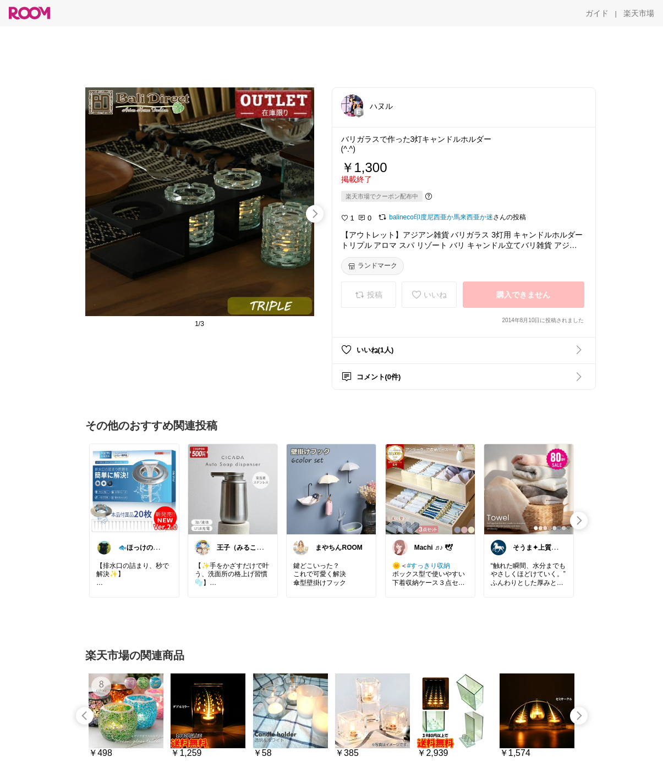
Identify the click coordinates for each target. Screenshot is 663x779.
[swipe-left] (85, 716)
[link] (134, 488)
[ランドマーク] (372, 266)
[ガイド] (597, 13)
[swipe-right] (315, 214)
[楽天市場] (638, 13)
